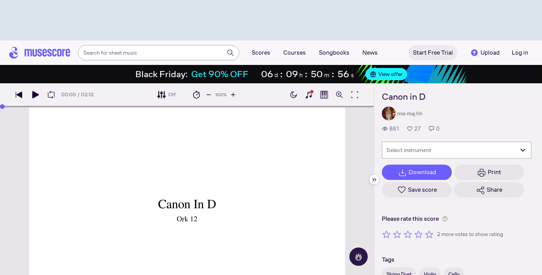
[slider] (2, 106)
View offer (386, 74)
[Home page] (39, 53)
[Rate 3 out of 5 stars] (407, 234)
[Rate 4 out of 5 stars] (418, 234)
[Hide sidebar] (374, 179)
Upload (485, 52)
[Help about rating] (445, 218)
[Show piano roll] (324, 94)
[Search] (230, 52)
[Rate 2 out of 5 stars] (397, 234)
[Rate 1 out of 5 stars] (386, 234)
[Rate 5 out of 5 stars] (429, 234)
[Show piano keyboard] (308, 94)
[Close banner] (531, 74)
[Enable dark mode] (293, 94)
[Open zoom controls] (339, 94)
